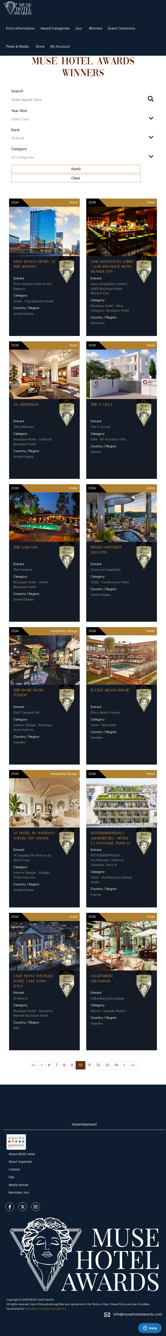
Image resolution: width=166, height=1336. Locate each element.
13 (107, 1065)
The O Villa (101, 405)
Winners (95, 28)
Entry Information (20, 28)
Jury (78, 28)
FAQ (11, 1177)
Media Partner (19, 1185)
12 (98, 1065)
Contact (14, 1169)
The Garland (25, 547)
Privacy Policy (117, 1304)
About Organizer (20, 1161)
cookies (144, 1304)
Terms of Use (100, 1304)
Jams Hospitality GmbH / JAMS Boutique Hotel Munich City (112, 267)
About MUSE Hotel (22, 1154)
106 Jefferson (25, 405)
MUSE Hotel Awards (42, 1299)
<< (33, 1065)
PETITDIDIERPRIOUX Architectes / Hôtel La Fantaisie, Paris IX (110, 838)
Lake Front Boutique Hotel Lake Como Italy (33, 981)
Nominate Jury (19, 1192)
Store (40, 46)
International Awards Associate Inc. (45, 1309)
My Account (60, 46)
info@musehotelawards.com (137, 1314)
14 (116, 1065)
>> (133, 1065)
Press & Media (17, 46)
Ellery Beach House (110, 690)
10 (80, 1065)
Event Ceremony (121, 28)
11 (89, 1065)
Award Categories (55, 28)
